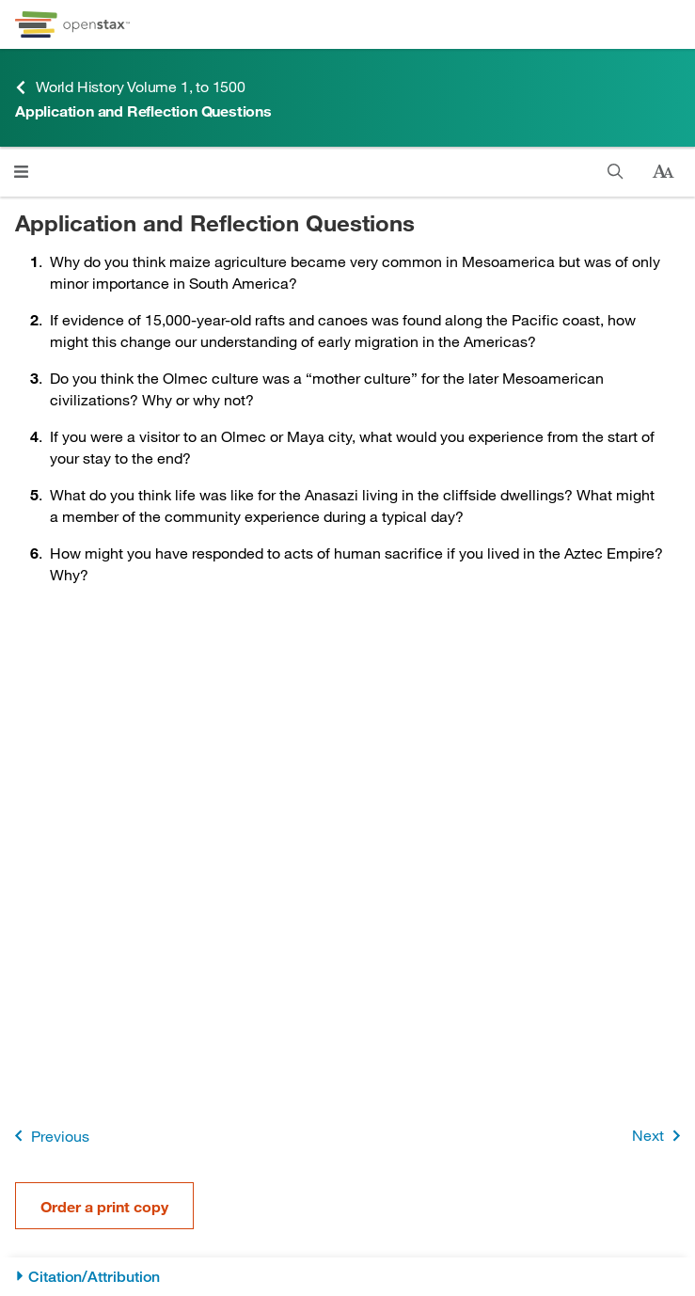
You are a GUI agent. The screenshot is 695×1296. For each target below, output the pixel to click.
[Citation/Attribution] (347, 1276)
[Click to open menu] (21, 172)
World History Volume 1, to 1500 (130, 87)
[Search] (615, 172)
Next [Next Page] (659, 1135)
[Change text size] (663, 172)
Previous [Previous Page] (48, 1135)
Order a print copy (104, 1206)
